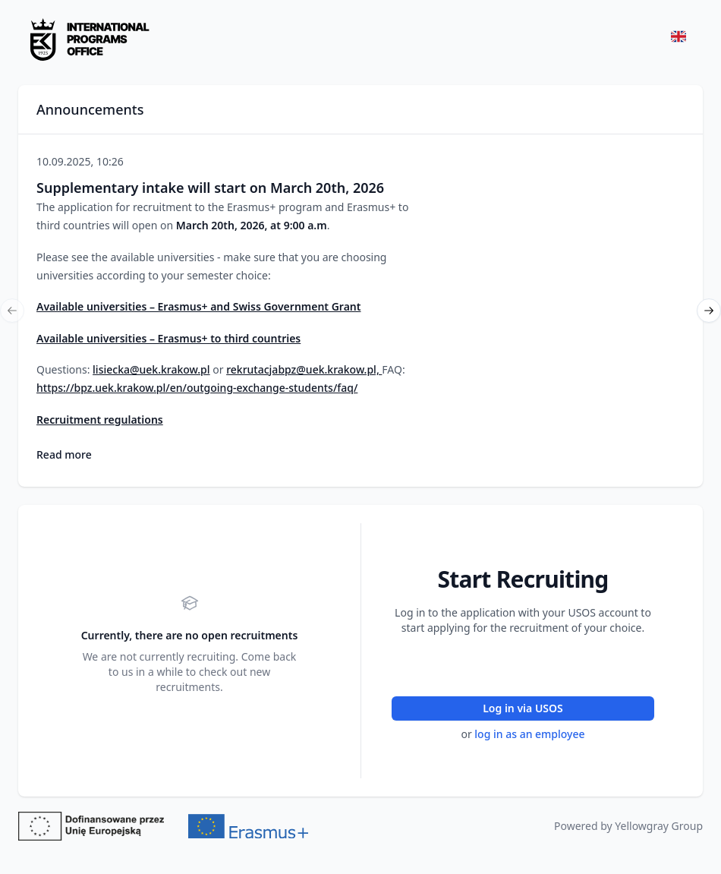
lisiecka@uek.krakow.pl (151, 369)
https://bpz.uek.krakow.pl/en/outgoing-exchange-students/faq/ (196, 387)
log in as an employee (529, 734)
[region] (360, 311)
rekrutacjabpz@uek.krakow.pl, (304, 369)
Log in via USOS (523, 708)
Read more (64, 454)
